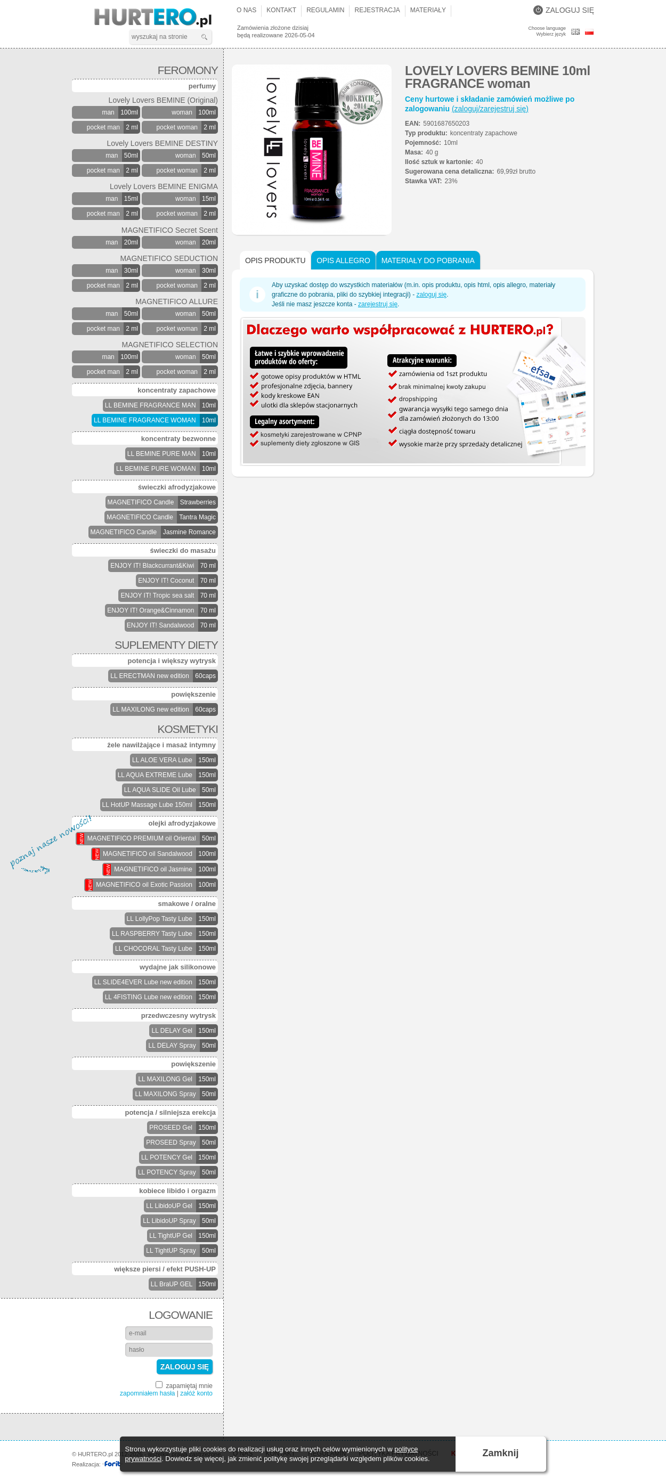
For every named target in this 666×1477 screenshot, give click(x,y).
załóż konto (196, 1393)
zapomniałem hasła (147, 1393)
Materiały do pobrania (428, 260)
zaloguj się (431, 294)
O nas (246, 10)
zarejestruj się (377, 304)
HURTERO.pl (162, 18)
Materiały (428, 10)
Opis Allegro (343, 260)
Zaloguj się (563, 10)
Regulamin (325, 10)
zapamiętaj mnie (184, 1385)
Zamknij (501, 1453)
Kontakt (281, 10)
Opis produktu (275, 260)
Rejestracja (377, 10)
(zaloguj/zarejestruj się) (490, 108)
